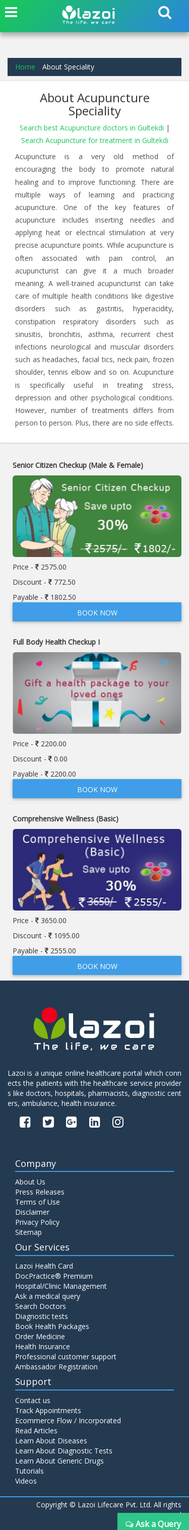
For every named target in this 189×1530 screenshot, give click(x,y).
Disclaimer (32, 1212)
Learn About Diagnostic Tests (63, 1450)
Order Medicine (40, 1336)
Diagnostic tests (41, 1316)
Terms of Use (37, 1202)
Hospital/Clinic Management (61, 1286)
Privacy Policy (37, 1222)
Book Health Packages (52, 1326)
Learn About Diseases (51, 1440)
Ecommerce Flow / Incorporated (68, 1420)
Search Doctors (40, 1306)
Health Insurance (42, 1346)
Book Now (97, 612)
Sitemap (28, 1232)
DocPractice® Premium (54, 1276)
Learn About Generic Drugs (59, 1461)
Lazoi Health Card (44, 1266)
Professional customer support (65, 1356)
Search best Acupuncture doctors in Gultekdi (93, 127)
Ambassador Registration (56, 1366)
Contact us (32, 1400)
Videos (26, 1481)
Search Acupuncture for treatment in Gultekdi (94, 140)
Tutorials (29, 1471)
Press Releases (40, 1192)
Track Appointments (48, 1410)
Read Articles (36, 1430)
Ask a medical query (47, 1296)
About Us (30, 1182)
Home (25, 67)
